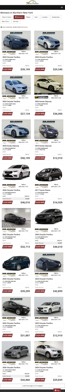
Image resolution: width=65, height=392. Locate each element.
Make (28, 17)
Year (36, 17)
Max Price (6, 21)
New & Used (7, 17)
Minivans (19, 17)
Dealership (56, 17)
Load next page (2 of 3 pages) (32, 386)
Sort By (16, 21)
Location (45, 17)
